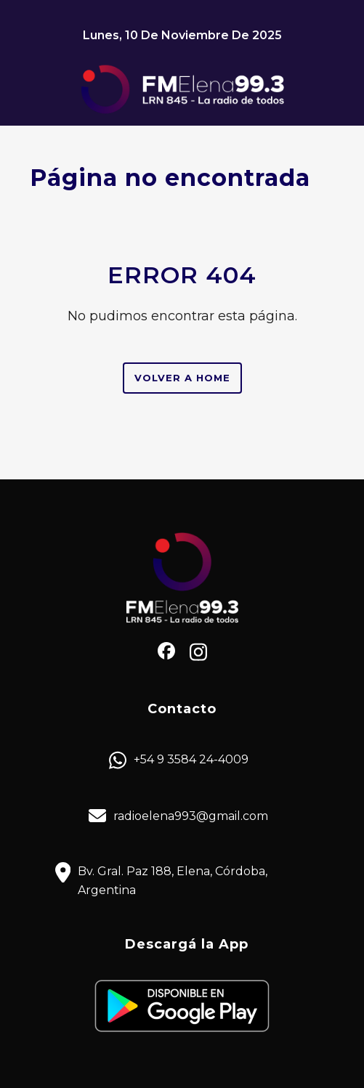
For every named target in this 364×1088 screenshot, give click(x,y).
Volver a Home (182, 377)
